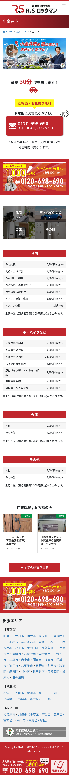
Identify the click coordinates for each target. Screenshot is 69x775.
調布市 (37, 659)
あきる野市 (28, 642)
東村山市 (33, 647)
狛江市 (13, 665)
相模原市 (9, 714)
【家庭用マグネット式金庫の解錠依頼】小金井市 (51, 540)
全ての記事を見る (34, 567)
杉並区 (25, 671)
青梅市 (43, 642)
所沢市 (7, 693)
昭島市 (7, 636)
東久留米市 (49, 647)
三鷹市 (13, 659)
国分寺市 (45, 653)
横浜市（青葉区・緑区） (33, 720)
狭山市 (43, 693)
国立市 (31, 636)
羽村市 (13, 642)
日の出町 (18, 677)
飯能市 (31, 693)
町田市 (52, 665)
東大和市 (45, 636)
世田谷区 (39, 671)
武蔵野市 (30, 653)
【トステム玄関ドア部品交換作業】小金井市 (16, 540)
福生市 (54, 642)
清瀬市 (16, 653)
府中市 (25, 659)
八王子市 (27, 665)
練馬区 (13, 671)
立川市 (19, 636)
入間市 (19, 693)
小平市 (19, 647)
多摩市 (49, 659)
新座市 (22, 699)
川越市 (49, 699)
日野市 (40, 665)
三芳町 (55, 693)
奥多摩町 (53, 671)
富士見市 (36, 699)
